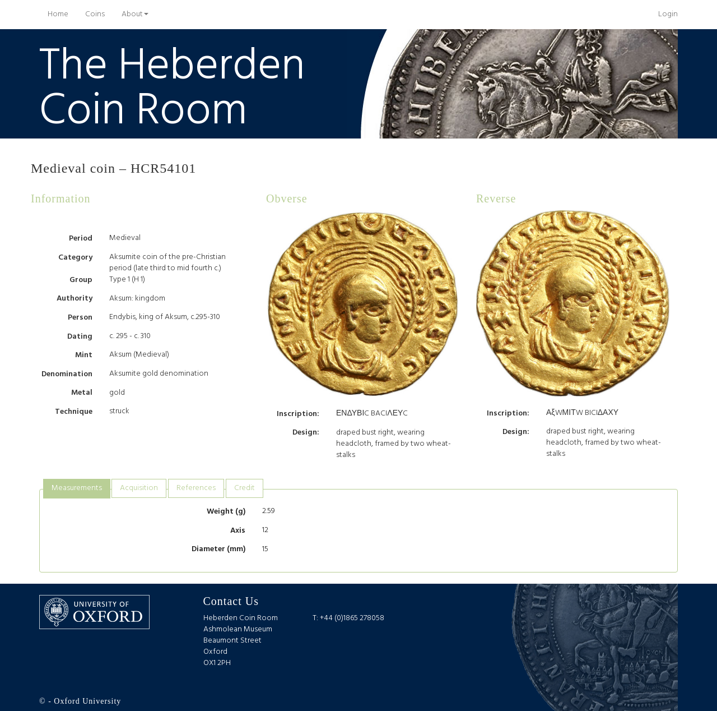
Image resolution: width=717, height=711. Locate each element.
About (135, 14)
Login (668, 14)
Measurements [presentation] (77, 488)
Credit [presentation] (244, 488)
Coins (95, 14)
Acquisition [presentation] (139, 488)
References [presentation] (196, 488)
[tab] (76, 488)
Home (62, 14)
